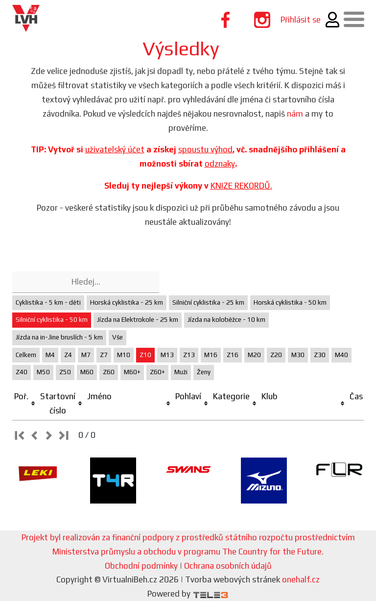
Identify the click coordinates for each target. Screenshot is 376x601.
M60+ (132, 372)
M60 (87, 372)
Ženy (204, 372)
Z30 (320, 355)
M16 (210, 355)
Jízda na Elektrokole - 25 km (137, 319)
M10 (123, 355)
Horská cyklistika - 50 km (290, 302)
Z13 (189, 355)
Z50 (65, 372)
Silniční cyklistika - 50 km (52, 319)
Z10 (145, 355)
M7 (86, 355)
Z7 (104, 355)
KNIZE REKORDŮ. (241, 186)
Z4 (68, 355)
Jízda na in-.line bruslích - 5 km (59, 337)
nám (295, 114)
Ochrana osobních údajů (228, 566)
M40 (341, 355)
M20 (254, 355)
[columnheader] (25, 403)
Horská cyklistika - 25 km (126, 302)
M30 (298, 355)
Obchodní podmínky (141, 566)
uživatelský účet (114, 149)
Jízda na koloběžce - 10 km (226, 319)
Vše (117, 337)
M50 (43, 372)
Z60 (109, 372)
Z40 (21, 372)
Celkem (26, 355)
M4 (50, 355)
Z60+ (157, 372)
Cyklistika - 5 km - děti (48, 302)
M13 (167, 355)
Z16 (232, 355)
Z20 (276, 355)
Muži (181, 372)
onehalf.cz (301, 579)
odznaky (220, 163)
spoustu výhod (205, 149)
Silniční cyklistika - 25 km (208, 302)
